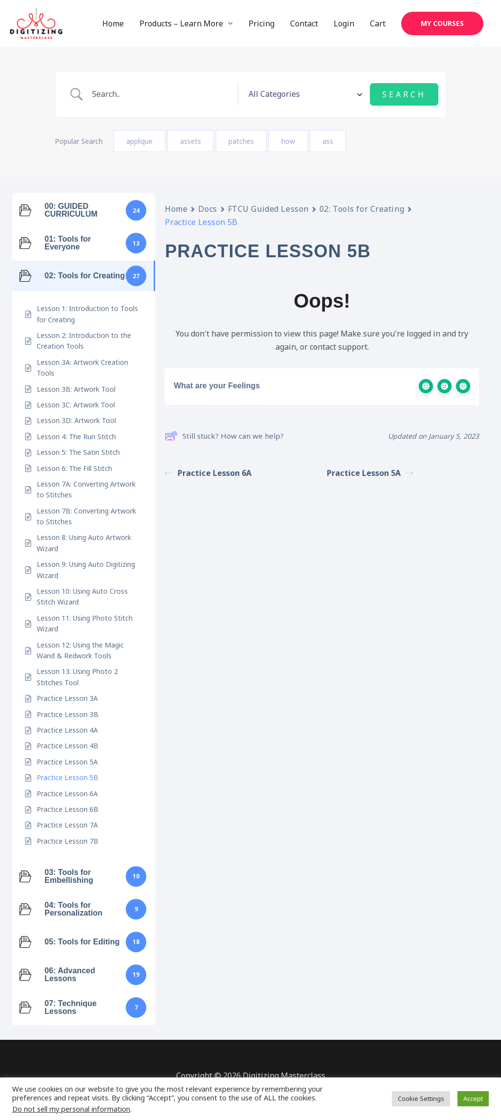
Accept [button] (473, 1098)
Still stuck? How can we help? (224, 435)
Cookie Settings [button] (421, 1098)
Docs (207, 208)
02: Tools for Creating (361, 208)
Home (113, 24)
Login (344, 24)
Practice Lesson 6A (208, 472)
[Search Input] (187, 94)
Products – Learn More (181, 24)
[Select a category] (328, 94)
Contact (304, 24)
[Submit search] (404, 94)
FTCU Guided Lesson (268, 208)
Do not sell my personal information (71, 1109)
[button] (442, 24)
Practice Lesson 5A (370, 472)
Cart (378, 24)
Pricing (261, 24)
